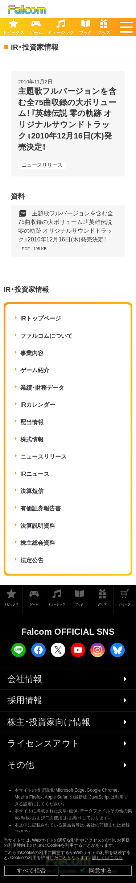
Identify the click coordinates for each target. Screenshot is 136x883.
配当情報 (32, 422)
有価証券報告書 (40, 508)
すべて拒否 (31, 870)
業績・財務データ (42, 388)
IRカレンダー (37, 405)
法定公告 (32, 560)
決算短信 (32, 491)
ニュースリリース (42, 165)
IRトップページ (40, 318)
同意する (95, 870)
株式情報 (32, 439)
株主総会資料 (37, 543)
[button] (126, 27)
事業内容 (32, 353)
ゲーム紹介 (34, 370)
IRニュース (34, 474)
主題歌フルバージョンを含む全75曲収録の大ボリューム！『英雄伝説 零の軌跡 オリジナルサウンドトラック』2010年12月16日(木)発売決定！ (65, 231)
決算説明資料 (37, 526)
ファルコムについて (46, 336)
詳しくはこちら (107, 857)
